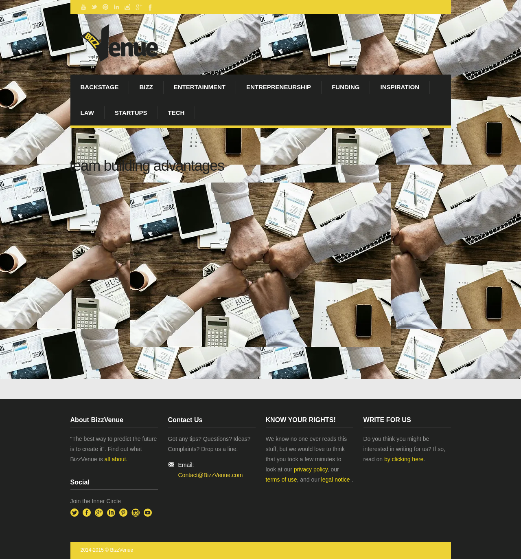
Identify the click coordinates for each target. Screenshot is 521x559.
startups (131, 112)
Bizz (146, 87)
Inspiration (399, 87)
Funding (345, 87)
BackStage (100, 87)
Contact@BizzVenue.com (210, 475)
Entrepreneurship (278, 87)
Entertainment (199, 87)
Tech (176, 112)
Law (87, 112)
